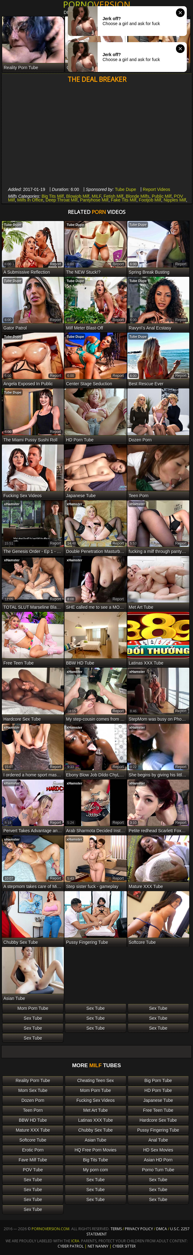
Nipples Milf (175, 199)
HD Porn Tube (158, 1090)
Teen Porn (33, 1110)
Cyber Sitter (124, 1246)
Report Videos (156, 189)
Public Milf (162, 196)
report (55, 264)
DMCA (161, 1228)
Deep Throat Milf (61, 199)
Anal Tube (158, 1140)
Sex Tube (95, 1008)
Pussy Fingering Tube (158, 1130)
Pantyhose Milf (94, 199)
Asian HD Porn (158, 1159)
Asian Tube (95, 1140)
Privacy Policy (139, 1228)
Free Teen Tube (158, 1110)
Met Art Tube (95, 1110)
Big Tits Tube (95, 1159)
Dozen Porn (32, 1100)
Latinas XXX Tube (95, 1120)
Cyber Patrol (71, 1246)
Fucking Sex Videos (96, 1100)
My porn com (95, 1169)
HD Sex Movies (158, 1149)
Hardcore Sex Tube (158, 1120)
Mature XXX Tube (33, 1130)
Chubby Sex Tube (95, 1130)
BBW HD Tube (33, 1120)
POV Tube (33, 1169)
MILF (96, 196)
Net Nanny (98, 1246)
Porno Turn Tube (158, 1169)
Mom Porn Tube (32, 1008)
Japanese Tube (158, 1100)
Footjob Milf (150, 199)
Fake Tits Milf (123, 199)
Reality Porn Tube (32, 1080)
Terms (116, 1228)
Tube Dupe (125, 189)
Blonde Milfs (137, 196)
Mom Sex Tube (32, 1090)
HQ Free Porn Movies (95, 1149)
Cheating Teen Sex (95, 1080)
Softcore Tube (33, 1140)
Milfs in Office (30, 199)
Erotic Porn (33, 1149)
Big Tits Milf (53, 196)
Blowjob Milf (78, 196)
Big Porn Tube (158, 1080)
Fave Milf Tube (33, 1159)
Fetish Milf (113, 196)
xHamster (12, 504)
